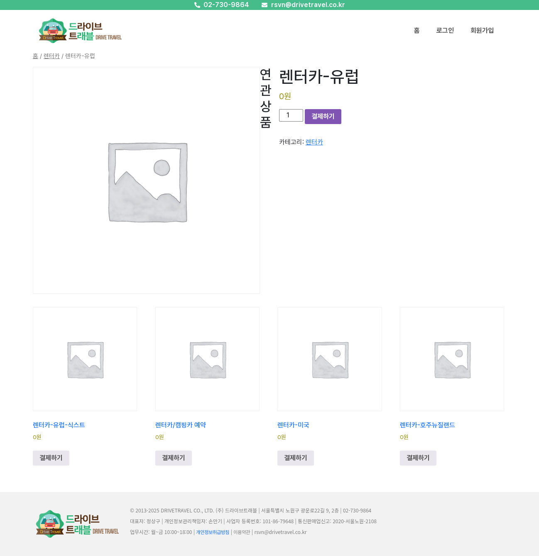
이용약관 (241, 532)
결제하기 (323, 116)
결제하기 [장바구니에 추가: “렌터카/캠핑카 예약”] (173, 458)
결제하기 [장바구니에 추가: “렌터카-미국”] (295, 458)
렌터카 (52, 56)
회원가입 (482, 30)
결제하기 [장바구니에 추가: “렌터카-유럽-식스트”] (51, 458)
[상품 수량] (291, 115)
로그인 (445, 30)
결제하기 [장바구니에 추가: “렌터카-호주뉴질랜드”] (418, 458)
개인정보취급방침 (212, 532)
